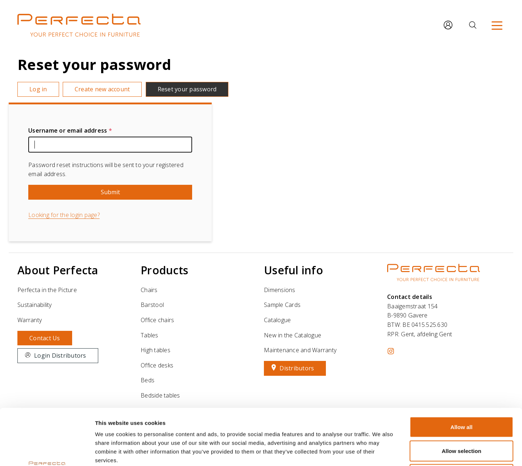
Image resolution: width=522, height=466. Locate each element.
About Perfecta (57, 270)
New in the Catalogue (292, 335)
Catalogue (277, 320)
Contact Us (44, 338)
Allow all (462, 371)
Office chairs (157, 320)
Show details (380, 452)
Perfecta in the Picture (47, 290)
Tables (149, 335)
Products (164, 270)
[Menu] (497, 25)
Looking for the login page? (64, 215)
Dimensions (279, 290)
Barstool (152, 305)
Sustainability (34, 305)
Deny (461, 418)
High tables (155, 350)
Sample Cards (282, 305)
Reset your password (187, 89)
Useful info (293, 270)
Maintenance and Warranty (300, 350)
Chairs (149, 290)
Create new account (102, 89)
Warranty (29, 320)
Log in (38, 89)
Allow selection (461, 395)
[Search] (472, 25)
